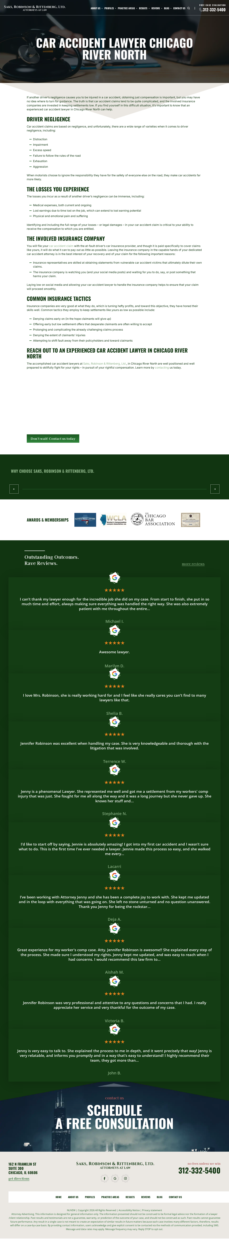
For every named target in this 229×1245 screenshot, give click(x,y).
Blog (166, 8)
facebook (104, 1178)
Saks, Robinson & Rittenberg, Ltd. (104, 363)
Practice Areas (126, 8)
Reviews (155, 8)
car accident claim (61, 246)
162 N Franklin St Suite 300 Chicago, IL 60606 (23, 1168)
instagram (125, 1178)
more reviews (193, 564)
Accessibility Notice (129, 1210)
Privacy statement (152, 1210)
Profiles (109, 8)
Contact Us (179, 8)
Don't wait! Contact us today (53, 438)
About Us (95, 8)
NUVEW (71, 1210)
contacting (162, 367)
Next (214, 488)
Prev (14, 488)
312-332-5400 (214, 10)
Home (59, 1197)
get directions (18, 1179)
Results (143, 8)
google (115, 1178)
